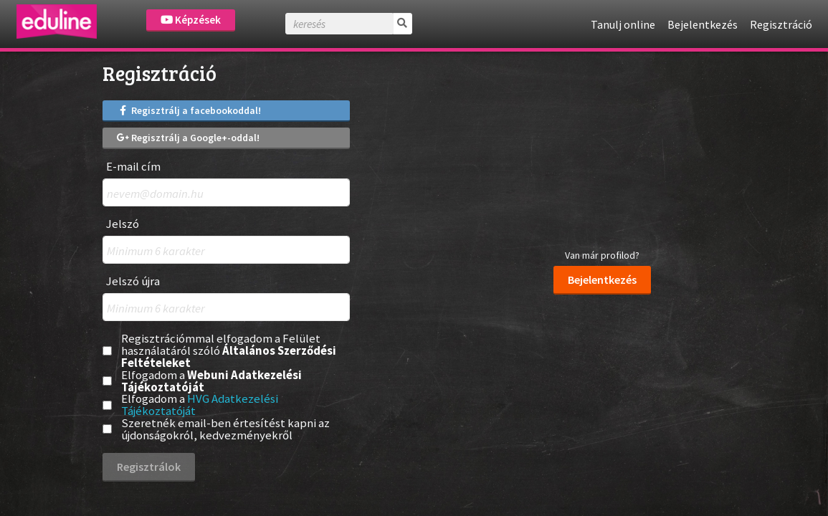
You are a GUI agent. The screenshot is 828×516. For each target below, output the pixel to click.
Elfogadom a (211, 381)
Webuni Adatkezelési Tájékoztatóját (211, 381)
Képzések (191, 20)
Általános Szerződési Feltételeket (228, 357)
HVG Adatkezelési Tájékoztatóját (199, 405)
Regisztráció (781, 24)
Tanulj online (623, 24)
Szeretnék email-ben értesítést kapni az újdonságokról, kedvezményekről (225, 429)
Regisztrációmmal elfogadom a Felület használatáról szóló (228, 350)
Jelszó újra (133, 281)
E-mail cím (133, 167)
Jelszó (122, 224)
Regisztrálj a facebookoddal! (189, 110)
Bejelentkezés (702, 24)
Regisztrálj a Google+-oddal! (188, 137)
